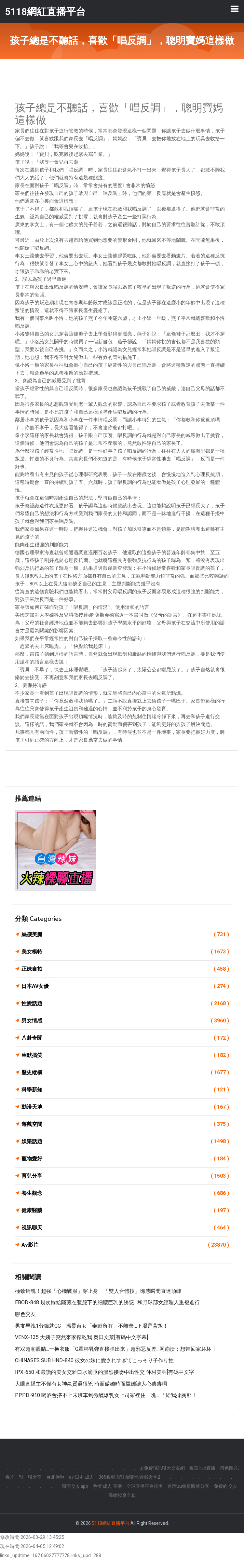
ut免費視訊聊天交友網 (162, 1468)
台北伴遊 (55, 1477)
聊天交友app (75, 1486)
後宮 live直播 (202, 1468)
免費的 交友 (225, 1486)
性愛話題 (125, 1003)
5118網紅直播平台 (110, 1523)
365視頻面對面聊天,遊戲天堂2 (129, 1477)
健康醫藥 (125, 1210)
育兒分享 (125, 1176)
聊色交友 (25, 1314)
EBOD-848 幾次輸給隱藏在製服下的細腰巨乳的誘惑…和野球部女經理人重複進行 (107, 1302)
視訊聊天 (125, 1227)
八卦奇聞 (125, 1038)
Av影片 (125, 1245)
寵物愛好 (125, 1158)
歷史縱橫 (125, 1072)
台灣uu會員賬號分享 (188, 1486)
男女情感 (125, 1020)
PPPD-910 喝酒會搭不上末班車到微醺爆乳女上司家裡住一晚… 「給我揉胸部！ (106, 1395)
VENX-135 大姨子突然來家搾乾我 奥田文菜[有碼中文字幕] (81, 1337)
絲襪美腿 (125, 934)
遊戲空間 (125, 1124)
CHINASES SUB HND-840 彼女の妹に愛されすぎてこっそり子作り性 (94, 1360)
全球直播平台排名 (145, 1486)
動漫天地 (125, 1107)
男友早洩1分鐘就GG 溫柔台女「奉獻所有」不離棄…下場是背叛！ (91, 1326)
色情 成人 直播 (107, 1486)
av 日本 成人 (81, 1477)
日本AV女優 (125, 986)
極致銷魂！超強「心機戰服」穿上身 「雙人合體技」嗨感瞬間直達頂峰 (98, 1291)
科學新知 (125, 1089)
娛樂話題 (125, 1141)
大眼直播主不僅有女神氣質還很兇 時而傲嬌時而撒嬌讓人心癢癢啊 (91, 1384)
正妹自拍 (125, 969)
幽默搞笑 (125, 1055)
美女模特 (125, 951)
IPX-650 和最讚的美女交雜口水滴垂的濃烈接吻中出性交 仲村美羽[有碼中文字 (104, 1372)
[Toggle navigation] (234, 8)
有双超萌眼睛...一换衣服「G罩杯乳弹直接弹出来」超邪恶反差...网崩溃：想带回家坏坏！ (116, 1349)
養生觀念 (125, 1193)
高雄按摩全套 (122, 1495)
